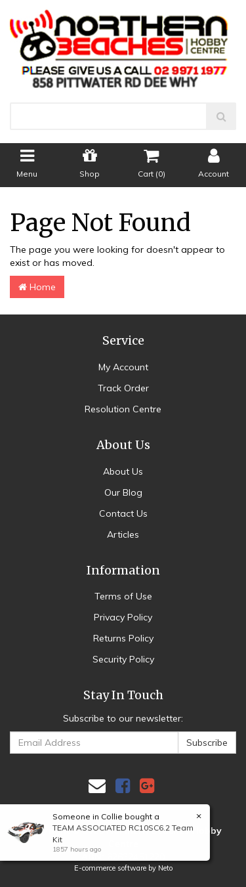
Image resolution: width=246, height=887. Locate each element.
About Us (123, 471)
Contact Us (123, 513)
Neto (165, 868)
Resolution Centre (123, 409)
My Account (123, 367)
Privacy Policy (123, 617)
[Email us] (97, 785)
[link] (122, 785)
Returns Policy (123, 638)
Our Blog (123, 492)
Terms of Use (123, 596)
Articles (123, 534)
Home (37, 287)
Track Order (123, 388)
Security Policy (123, 659)
